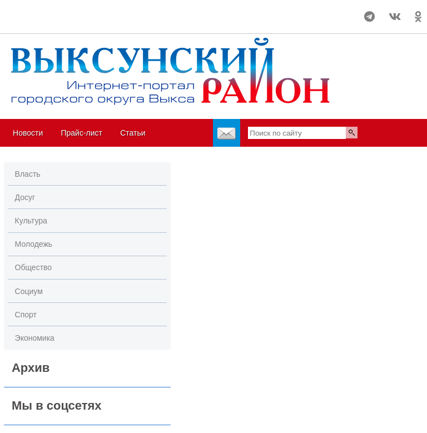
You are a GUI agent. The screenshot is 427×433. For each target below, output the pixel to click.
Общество (33, 267)
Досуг (25, 197)
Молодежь (34, 244)
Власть (28, 174)
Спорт (26, 314)
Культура (31, 220)
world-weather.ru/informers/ (42, 22)
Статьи (132, 132)
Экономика (34, 338)
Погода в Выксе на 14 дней (42, 12)
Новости (28, 132)
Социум (29, 291)
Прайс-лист (81, 132)
